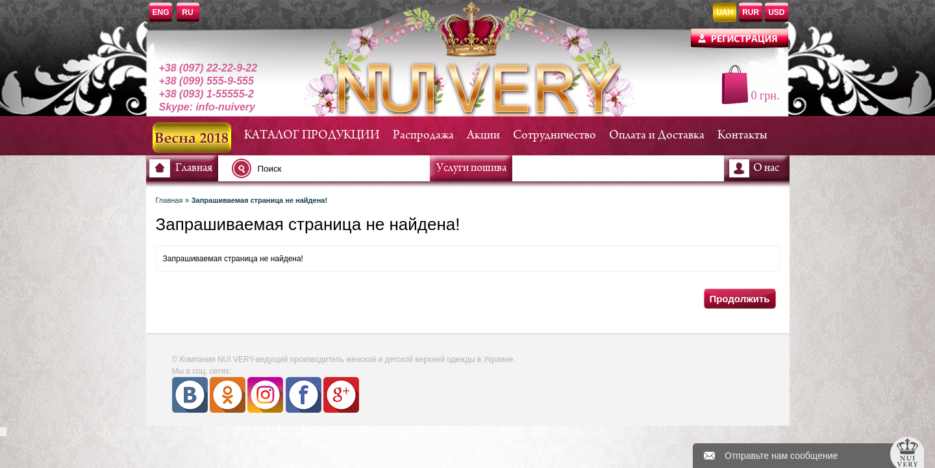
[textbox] (334, 168)
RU (187, 12)
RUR (750, 12)
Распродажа (423, 135)
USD (776, 12)
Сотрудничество (554, 135)
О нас (766, 168)
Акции (483, 135)
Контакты (742, 135)
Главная (193, 168)
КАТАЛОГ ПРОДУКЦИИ (312, 135)
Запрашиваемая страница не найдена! (259, 200)
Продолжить (739, 298)
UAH (724, 12)
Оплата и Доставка (656, 135)
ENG (161, 12)
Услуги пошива (471, 168)
